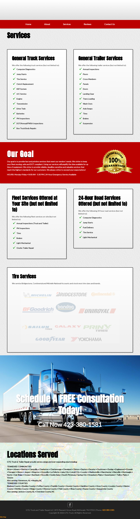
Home (28, 24)
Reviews (87, 24)
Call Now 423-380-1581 (70, 424)
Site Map (3, 517)
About (47, 24)
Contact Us (109, 24)
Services (67, 24)
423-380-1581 (108, 510)
